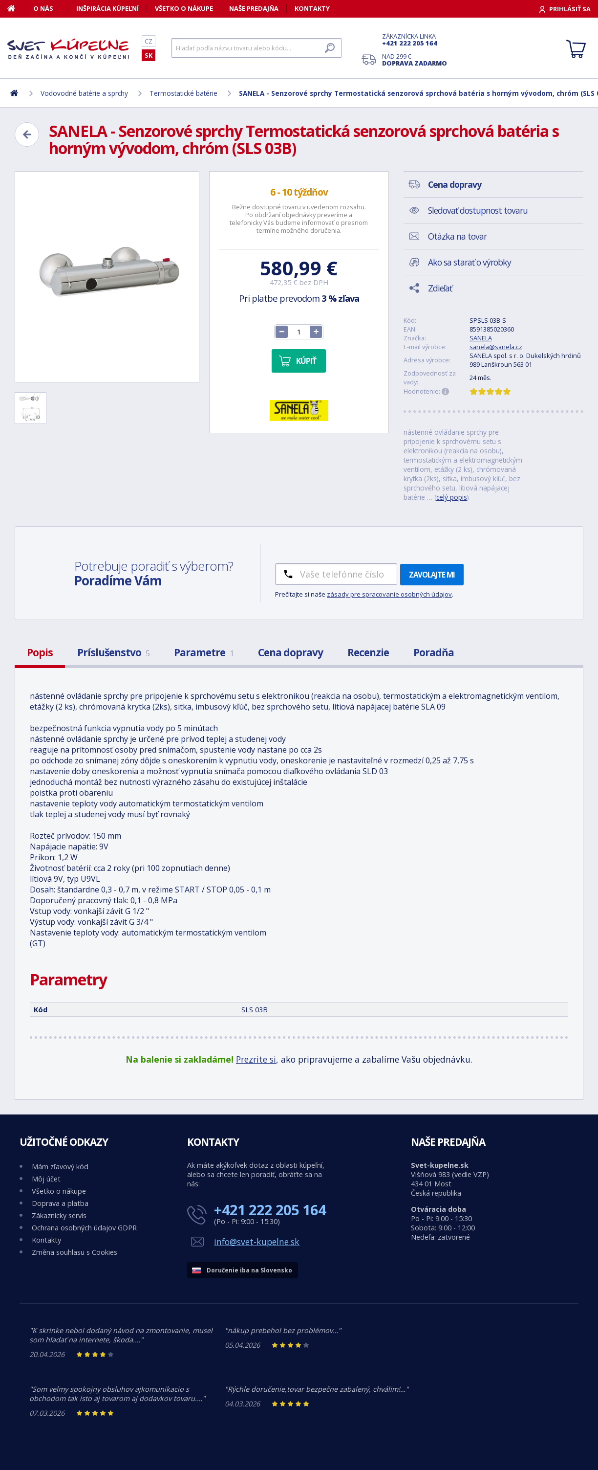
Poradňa (433, 652)
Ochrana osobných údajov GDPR (84, 1227)
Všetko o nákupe (184, 8)
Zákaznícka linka (414, 39)
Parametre (204, 652)
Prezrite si (256, 1059)
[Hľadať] (256, 48)
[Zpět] (27, 134)
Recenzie (368, 652)
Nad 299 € (414, 59)
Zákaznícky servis (59, 1215)
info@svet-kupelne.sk (256, 1241)
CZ (148, 41)
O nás (43, 8)
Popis (40, 652)
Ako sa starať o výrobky (469, 262)
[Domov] (16, 8)
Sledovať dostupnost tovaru (478, 210)
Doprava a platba (60, 1203)
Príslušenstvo (113, 652)
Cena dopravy (290, 652)
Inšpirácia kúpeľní (107, 8)
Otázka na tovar (457, 236)
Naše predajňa (253, 8)
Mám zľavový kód (60, 1166)
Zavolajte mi (432, 574)
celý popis (451, 497)
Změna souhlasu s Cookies (74, 1252)
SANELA (481, 338)
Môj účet (46, 1178)
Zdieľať (440, 288)
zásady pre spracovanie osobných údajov (389, 594)
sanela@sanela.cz (496, 346)
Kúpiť (306, 361)
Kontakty (312, 8)
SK (148, 55)
